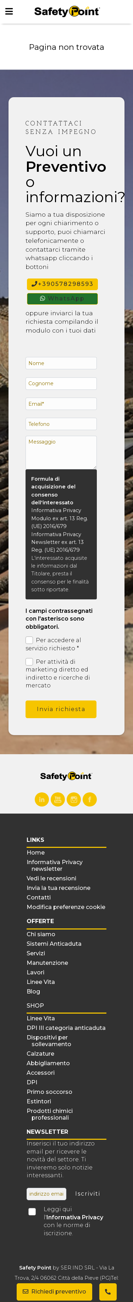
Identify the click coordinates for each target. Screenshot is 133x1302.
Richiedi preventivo (54, 1291)
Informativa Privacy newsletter (55, 865)
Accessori (41, 1072)
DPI (32, 1082)
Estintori (39, 1101)
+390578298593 (63, 284)
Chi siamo (41, 934)
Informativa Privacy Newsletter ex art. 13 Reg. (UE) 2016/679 (57, 542)
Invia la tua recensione (58, 888)
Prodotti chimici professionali (50, 1114)
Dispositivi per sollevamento (49, 1041)
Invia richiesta (61, 709)
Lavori (35, 972)
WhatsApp (62, 298)
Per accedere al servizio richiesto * (53, 644)
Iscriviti (87, 1193)
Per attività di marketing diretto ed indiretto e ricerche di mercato (58, 673)
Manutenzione (47, 963)
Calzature (40, 1053)
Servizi (36, 953)
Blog (33, 991)
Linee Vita (41, 982)
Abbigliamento (48, 1063)
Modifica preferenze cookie (66, 907)
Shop (35, 1005)
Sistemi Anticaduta (54, 943)
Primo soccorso (49, 1092)
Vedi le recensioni (51, 878)
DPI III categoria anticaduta (66, 1028)
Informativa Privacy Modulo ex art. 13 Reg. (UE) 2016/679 (59, 518)
